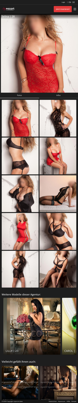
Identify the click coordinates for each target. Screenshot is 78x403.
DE (73, 2)
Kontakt (74, 401)
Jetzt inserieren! (63, 9)
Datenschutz (53, 401)
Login (63, 2)
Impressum (61, 401)
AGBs (68, 401)
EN (70, 2)
